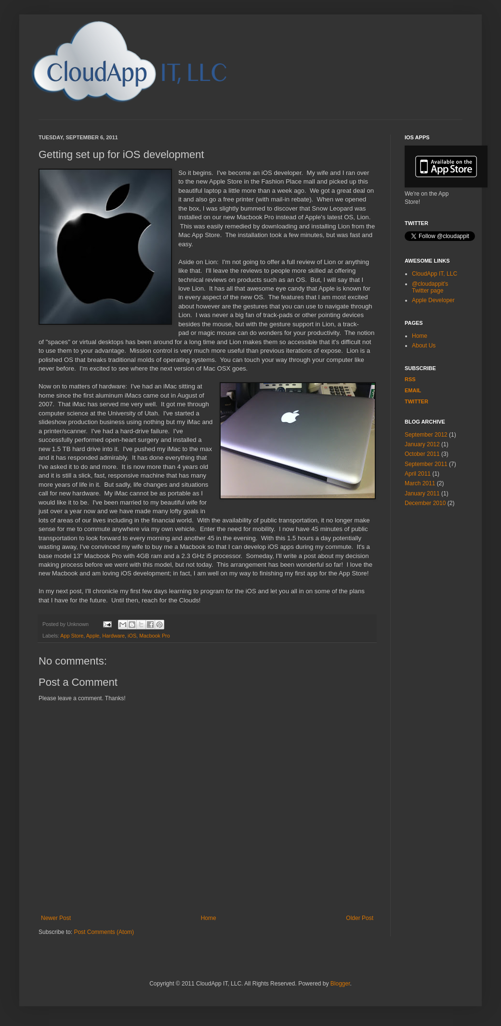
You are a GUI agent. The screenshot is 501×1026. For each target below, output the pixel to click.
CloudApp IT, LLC (434, 273)
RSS (410, 379)
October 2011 (422, 454)
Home (208, 918)
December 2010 (425, 503)
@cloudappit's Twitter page (430, 287)
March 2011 (420, 483)
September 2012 (426, 434)
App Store (71, 636)
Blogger (340, 983)
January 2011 (422, 493)
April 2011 (418, 473)
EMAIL (413, 390)
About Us (423, 345)
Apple (93, 636)
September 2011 (426, 464)
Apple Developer (433, 300)
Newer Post (56, 918)
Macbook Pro (154, 636)
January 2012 (422, 444)
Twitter (416, 401)
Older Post (359, 918)
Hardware (113, 636)
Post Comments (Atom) (104, 932)
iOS (132, 636)
